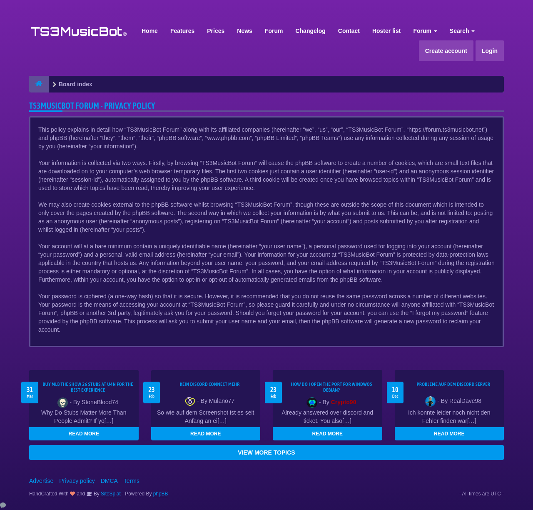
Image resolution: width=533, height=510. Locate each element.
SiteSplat (110, 494)
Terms (131, 481)
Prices (215, 31)
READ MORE (84, 434)
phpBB (160, 494)
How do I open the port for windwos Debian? (331, 387)
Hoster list (386, 31)
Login (490, 51)
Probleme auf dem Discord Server (453, 384)
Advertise (41, 481)
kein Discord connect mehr (210, 384)
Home (150, 31)
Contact (349, 31)
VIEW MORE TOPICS (266, 452)
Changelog (310, 31)
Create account (446, 51)
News (244, 31)
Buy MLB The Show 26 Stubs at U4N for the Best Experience (88, 387)
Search (462, 31)
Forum (274, 31)
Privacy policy (77, 481)
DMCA (109, 481)
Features (182, 31)
